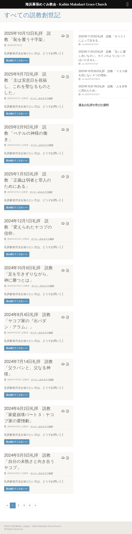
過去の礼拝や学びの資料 (94, 105)
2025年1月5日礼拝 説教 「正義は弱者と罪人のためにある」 (27, 180)
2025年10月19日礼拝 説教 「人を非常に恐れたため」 (103, 88)
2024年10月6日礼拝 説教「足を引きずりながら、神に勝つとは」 (28, 274)
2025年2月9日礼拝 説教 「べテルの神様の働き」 (25, 133)
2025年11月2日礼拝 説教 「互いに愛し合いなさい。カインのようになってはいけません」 (102, 56)
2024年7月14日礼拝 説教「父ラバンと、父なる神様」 (28, 367)
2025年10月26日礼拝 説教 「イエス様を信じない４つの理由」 (103, 73)
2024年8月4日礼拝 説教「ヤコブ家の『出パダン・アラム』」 (27, 320)
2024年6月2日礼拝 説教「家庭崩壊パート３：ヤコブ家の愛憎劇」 (29, 414)
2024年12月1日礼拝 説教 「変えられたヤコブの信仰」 (28, 227)
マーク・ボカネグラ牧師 (41, 98)
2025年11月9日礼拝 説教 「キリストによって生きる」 (102, 38)
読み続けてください (16, 60)
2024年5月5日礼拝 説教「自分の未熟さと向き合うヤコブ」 (29, 461)
